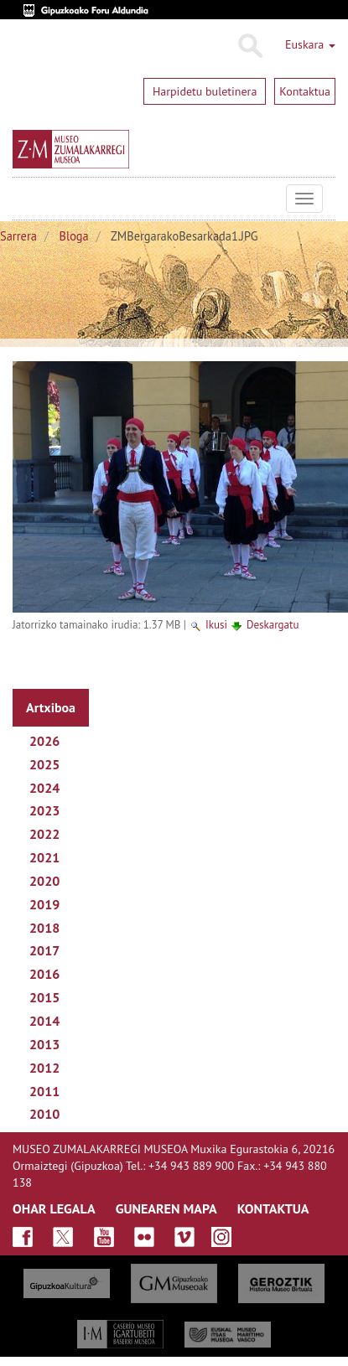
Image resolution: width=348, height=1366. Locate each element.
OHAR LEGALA (54, 1208)
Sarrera (18, 236)
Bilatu (249, 46)
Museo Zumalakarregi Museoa (25, 199)
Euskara (310, 44)
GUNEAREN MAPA (166, 1208)
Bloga (74, 236)
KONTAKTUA (273, 1208)
